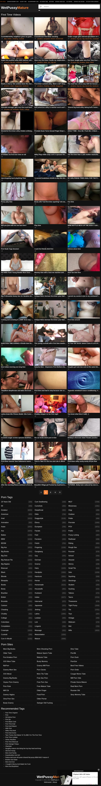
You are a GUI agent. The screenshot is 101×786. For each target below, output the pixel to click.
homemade (59, 39)
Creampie (17, 630)
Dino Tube (74, 649)
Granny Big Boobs (79, 1)
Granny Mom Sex (60, 1)
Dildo (50, 514)
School (84, 555)
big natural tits (87, 39)
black (92, 62)
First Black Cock (10, 722)
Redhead (84, 539)
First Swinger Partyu (12, 744)
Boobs (17, 584)
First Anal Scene (10, 733)
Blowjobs (17, 580)
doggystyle (18, 86)
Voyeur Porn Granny (92, 1)
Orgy (84, 510)
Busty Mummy (42, 661)
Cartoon (17, 605)
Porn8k (73, 653)
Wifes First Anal (10, 730)
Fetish (50, 543)
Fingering (50, 547)
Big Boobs (17, 551)
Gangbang (50, 551)
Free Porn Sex (42, 682)
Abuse (55, 782)
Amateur (17, 510)
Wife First (8, 728)
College (17, 618)
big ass (79, 39)
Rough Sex (84, 547)
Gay (50, 555)
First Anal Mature (11, 726)
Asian (17, 526)
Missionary (84, 506)
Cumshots (50, 506)
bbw (5, 39)
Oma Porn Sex (8, 699)
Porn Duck (75, 657)
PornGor (74, 661)
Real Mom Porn (76, 686)
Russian (84, 551)
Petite (84, 518)
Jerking (50, 609)
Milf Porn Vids (76, 678)
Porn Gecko (41, 670)
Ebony (50, 522)
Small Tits (84, 568)
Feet (50, 535)
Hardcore (50, 576)
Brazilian (17, 593)
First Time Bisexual (11, 742)
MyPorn (51, 1)
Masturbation (50, 634)
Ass (17, 531)
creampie (96, 39)
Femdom (50, 539)
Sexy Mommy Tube (78, 694)
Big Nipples (17, 564)
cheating (15, 39)
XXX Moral (69, 1)
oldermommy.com (33, 1)
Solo (84, 572)
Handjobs (50, 572)
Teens (84, 597)
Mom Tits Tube (42, 674)
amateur (40, 39)
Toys (84, 614)
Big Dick (17, 555)
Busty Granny (8, 703)
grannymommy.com (13, 1)
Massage (50, 630)
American (17, 514)
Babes (17, 535)
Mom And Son (10, 762)
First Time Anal (10, 724)
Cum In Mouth (17, 638)
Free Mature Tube (43, 686)
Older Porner (42, 699)
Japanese (50, 605)
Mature (50, 638)
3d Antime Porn (10, 717)
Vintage (84, 618)
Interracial (50, 601)
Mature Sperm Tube (44, 653)
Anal (17, 518)
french (53, 39)
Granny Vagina (9, 694)
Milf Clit (6, 690)
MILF (84, 502)
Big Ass (17, 547)
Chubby (17, 614)
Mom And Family (10, 753)
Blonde (17, 576)
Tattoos (84, 593)
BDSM (17, 543)
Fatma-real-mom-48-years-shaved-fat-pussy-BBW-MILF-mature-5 (27, 757)
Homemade (50, 584)
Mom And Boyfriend (11, 766)
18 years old (75, 62)
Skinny (84, 564)
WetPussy (15, 8)
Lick (50, 622)
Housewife (50, 589)
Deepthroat (50, 510)
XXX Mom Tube (44, 1)
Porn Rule (7, 686)
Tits (84, 609)
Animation (17, 522)
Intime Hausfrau (10, 739)
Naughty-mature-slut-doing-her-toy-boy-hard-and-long (23, 748)
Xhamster (8, 746)
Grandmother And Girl (12, 755)
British (17, 597)
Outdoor (84, 514)
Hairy (50, 568)
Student (84, 584)
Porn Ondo (75, 670)
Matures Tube (42, 657)
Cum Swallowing (50, 502)
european (47, 39)
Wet (84, 626)
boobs (22, 109)
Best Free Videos (77, 665)
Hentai (50, 580)
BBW (17, 539)
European (50, 526)
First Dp (8, 719)
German (50, 560)
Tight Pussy (84, 605)
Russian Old (75, 690)
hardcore (26, 86)
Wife (84, 630)
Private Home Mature (79, 682)
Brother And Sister (11, 759)
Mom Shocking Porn (44, 649)
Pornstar (84, 522)
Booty (17, 589)
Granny (50, 564)
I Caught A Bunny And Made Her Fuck (18, 764)
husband (26, 62)
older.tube (23, 1)
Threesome (84, 601)
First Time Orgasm (11, 713)
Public (84, 531)
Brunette (17, 601)
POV (84, 526)
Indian (50, 597)
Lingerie (50, 626)
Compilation (17, 626)
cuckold (21, 39)
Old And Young (10, 751)
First (6, 715)
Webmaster (48, 782)
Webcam (84, 622)
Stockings (84, 580)
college (27, 109)
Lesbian (50, 618)
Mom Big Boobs (9, 649)
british (9, 39)
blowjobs (16, 109)
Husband (50, 593)
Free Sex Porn (42, 678)
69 (17, 506)
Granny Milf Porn (43, 665)
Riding (84, 543)
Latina (50, 614)
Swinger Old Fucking (45, 703)
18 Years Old (17, 502)
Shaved (84, 560)
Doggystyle (50, 518)
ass (49, 62)
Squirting (84, 576)
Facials (50, 531)
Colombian (17, 622)
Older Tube (7, 653)
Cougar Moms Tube (78, 674)
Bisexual (17, 568)
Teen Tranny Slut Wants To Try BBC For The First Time (23, 735)
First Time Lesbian (11, 737)
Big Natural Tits (17, 560)
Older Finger (41, 690)
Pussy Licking (84, 535)
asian (45, 62)
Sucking (84, 589)
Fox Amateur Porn (10, 657)
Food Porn (41, 694)
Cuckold (17, 634)
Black (17, 572)
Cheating (17, 609)
